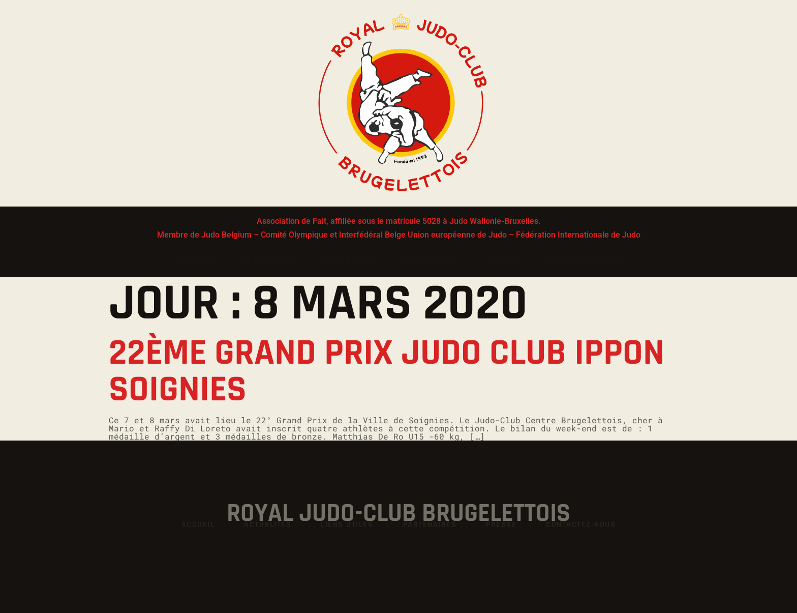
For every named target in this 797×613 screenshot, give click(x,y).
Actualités (266, 261)
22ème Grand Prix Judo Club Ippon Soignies (386, 371)
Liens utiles (347, 261)
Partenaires (430, 261)
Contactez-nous (583, 261)
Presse (502, 261)
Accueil (195, 261)
